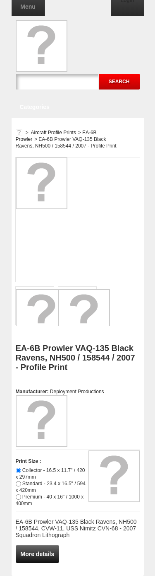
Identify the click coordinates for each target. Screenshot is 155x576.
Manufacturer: (33, 391)
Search (119, 82)
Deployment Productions (77, 391)
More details (38, 554)
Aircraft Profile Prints (53, 133)
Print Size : (28, 461)
